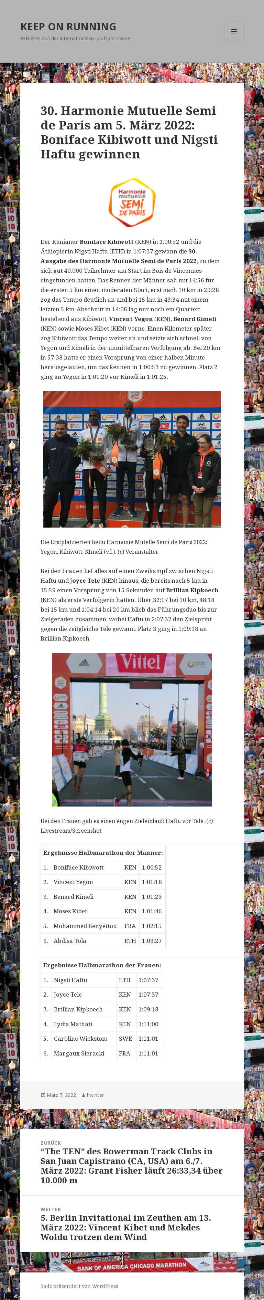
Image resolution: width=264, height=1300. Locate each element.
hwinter (95, 1095)
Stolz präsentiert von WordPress (79, 1286)
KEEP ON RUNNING (68, 26)
